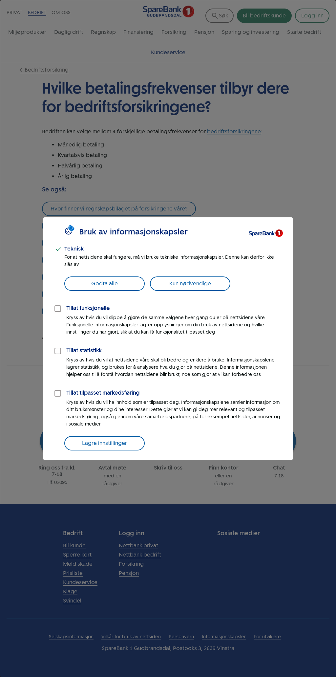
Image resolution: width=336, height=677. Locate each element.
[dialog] (168, 338)
